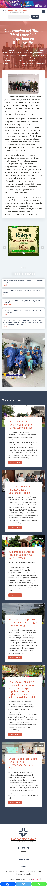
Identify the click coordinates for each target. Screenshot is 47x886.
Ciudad (5, 295)
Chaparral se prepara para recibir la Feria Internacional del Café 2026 (22, 763)
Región (5, 285)
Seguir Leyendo (15, 462)
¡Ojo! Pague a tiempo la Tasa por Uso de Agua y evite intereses (21, 554)
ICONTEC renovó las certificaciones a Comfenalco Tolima (19, 489)
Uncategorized (7, 305)
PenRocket (35, 879)
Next (42, 247)
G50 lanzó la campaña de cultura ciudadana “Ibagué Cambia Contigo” (22, 622)
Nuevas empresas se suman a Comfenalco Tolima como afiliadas (20, 424)
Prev (4, 247)
